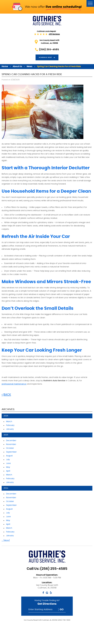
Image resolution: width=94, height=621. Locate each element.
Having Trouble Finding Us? (47, 603)
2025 (6, 435)
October (10, 448)
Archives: (8, 409)
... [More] (6, 540)
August (9, 456)
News (29, 66)
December (11, 441)
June (8, 463)
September (11, 452)
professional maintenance (14, 384)
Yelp (51, 592)
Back (7, 394)
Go (61, 609)
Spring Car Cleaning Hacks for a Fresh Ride (59, 66)
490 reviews (54, 34)
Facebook (43, 592)
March (9, 422)
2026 (6, 416)
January (10, 429)
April (8, 471)
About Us (17, 66)
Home (5, 66)
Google (47, 592)
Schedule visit (45, 57)
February (10, 425)
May (8, 467)
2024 (6, 488)
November (11, 444)
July (8, 460)
